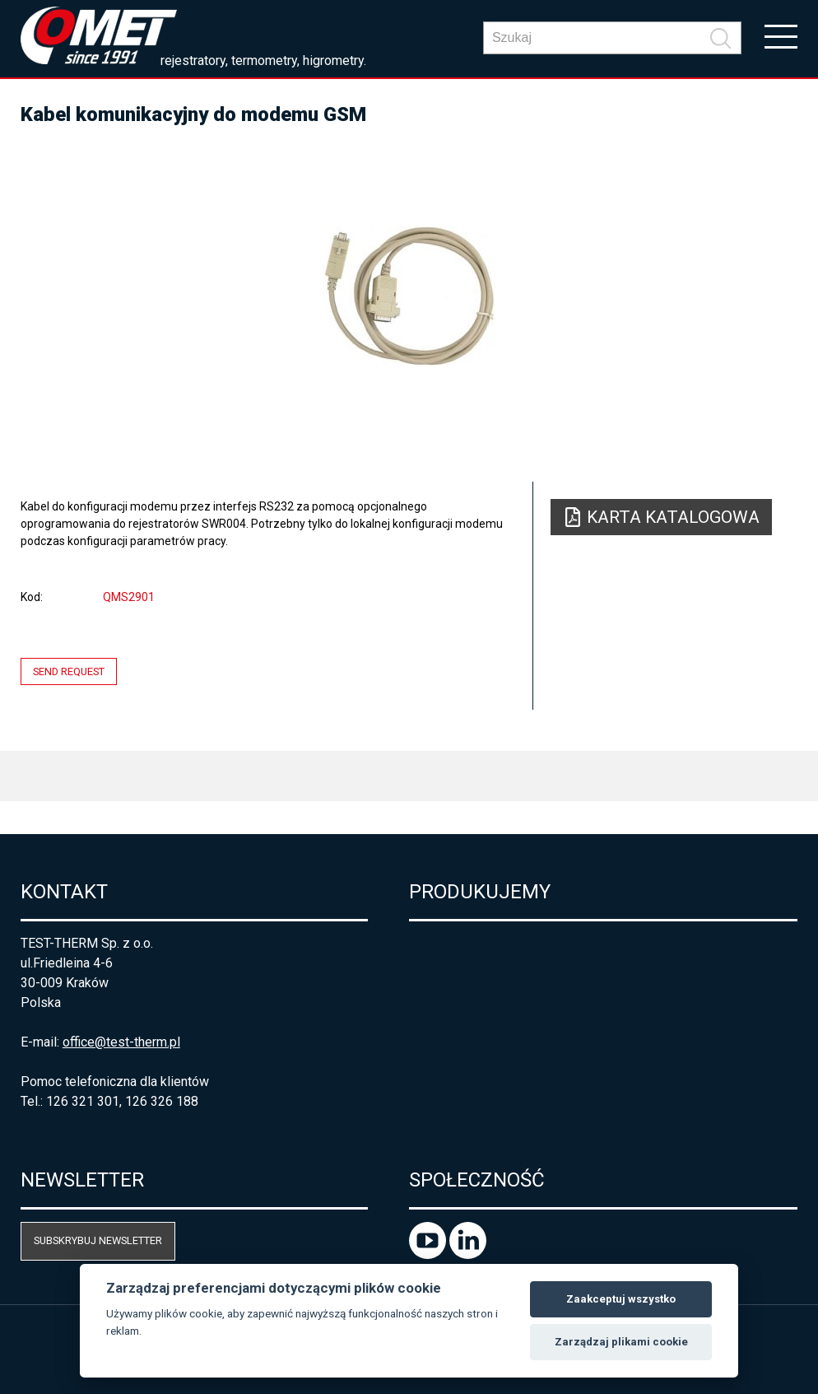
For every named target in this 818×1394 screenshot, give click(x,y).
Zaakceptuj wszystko (621, 1299)
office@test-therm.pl (121, 1042)
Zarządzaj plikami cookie (621, 1342)
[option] (409, 296)
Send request (69, 671)
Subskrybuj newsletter (98, 1240)
